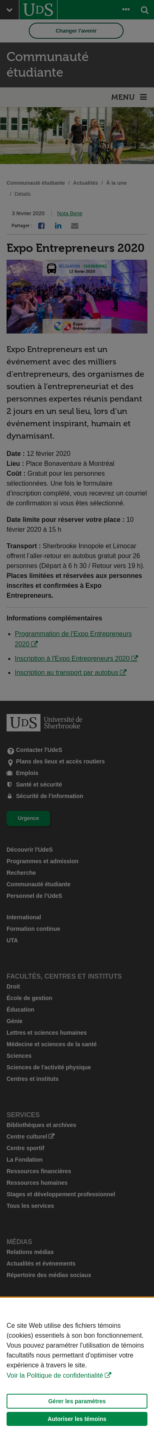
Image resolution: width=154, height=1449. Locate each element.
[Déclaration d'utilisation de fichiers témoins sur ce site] (77, 1373)
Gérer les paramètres (77, 1401)
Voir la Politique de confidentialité (55, 1375)
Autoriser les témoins (77, 1419)
